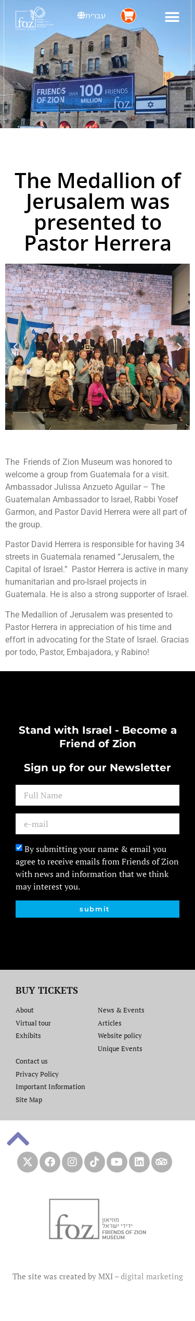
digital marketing (152, 1276)
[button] (172, 17)
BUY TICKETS (47, 990)
